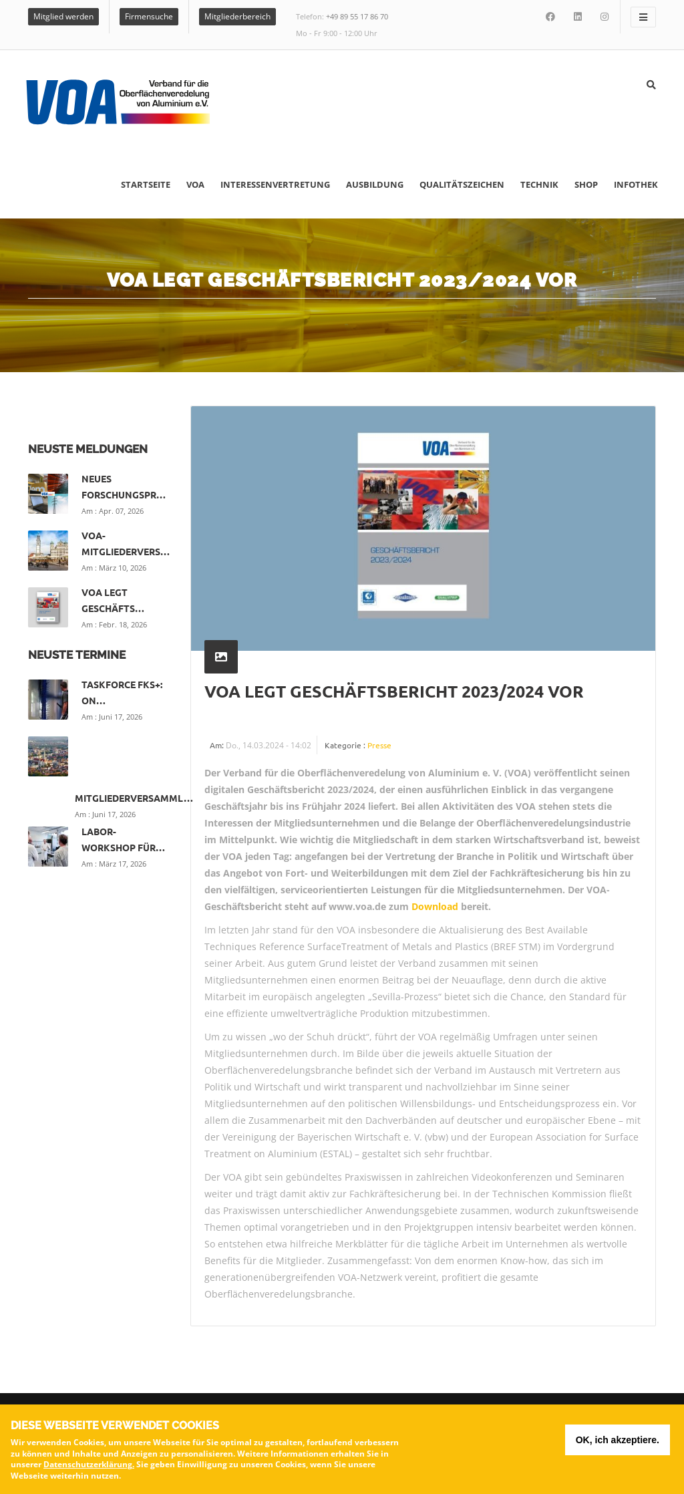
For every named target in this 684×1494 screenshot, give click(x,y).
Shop (586, 184)
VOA (195, 184)
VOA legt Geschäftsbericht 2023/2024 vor (394, 691)
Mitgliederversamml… (134, 798)
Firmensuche (149, 16)
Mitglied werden (63, 16)
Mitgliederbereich (237, 16)
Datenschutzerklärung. (88, 1466)
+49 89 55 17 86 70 (357, 16)
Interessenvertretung (275, 184)
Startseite (145, 184)
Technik (539, 184)
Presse (379, 745)
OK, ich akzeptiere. (617, 1442)
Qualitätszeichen (461, 184)
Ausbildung (374, 184)
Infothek (636, 184)
